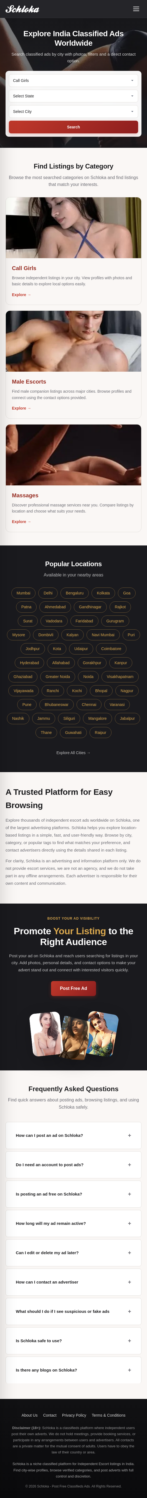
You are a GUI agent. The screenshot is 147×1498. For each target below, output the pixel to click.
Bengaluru (74, 593)
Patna (26, 607)
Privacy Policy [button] (74, 1415)
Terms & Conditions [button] (108, 1415)
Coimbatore (111, 648)
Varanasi (117, 704)
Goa (126, 593)
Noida (88, 676)
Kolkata (103, 593)
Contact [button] (49, 1415)
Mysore (18, 635)
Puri (131, 635)
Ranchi (53, 691)
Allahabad (60, 663)
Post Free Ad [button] (73, 988)
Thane (46, 732)
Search (73, 127)
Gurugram (115, 621)
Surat (27, 621)
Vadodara (54, 621)
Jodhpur (33, 648)
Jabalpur (127, 718)
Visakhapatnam (120, 676)
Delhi (48, 593)
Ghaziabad (23, 676)
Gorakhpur (92, 663)
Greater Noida (57, 676)
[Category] (73, 80)
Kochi (77, 691)
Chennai (89, 704)
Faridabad (84, 621)
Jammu (43, 718)
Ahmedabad (55, 607)
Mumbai (24, 593)
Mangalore (97, 718)
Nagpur (127, 691)
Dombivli (45, 635)
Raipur (100, 732)
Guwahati (73, 732)
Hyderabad (29, 663)
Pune (27, 704)
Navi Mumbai (103, 635)
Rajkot (120, 607)
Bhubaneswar (57, 704)
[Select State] (73, 96)
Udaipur (81, 648)
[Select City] (73, 111)
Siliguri (69, 718)
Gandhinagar (90, 607)
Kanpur (121, 663)
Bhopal (101, 691)
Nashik (18, 718)
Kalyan (72, 635)
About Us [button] (30, 1415)
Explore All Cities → (74, 753)
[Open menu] (136, 8)
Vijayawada (23, 691)
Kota (57, 648)
